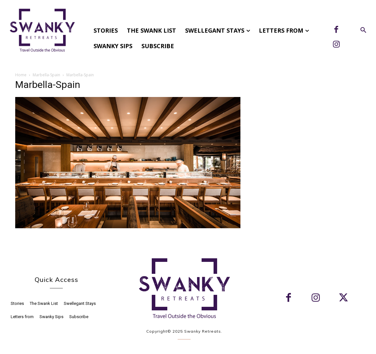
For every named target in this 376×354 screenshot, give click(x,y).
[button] (363, 30)
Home (21, 75)
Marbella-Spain (46, 75)
